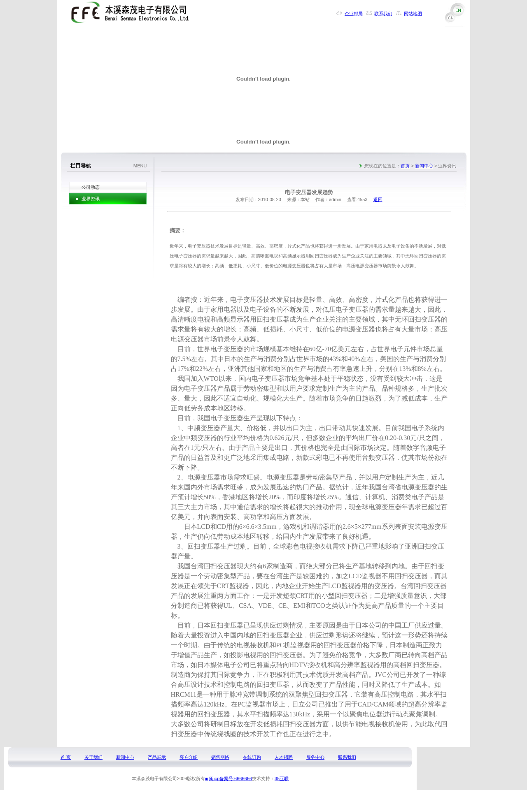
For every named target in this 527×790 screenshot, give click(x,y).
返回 (377, 199)
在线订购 (252, 757)
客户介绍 (189, 757)
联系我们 (383, 13)
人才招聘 (284, 757)
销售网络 (220, 757)
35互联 (282, 778)
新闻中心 (424, 165)
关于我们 (93, 757)
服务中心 (315, 757)
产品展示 (157, 757)
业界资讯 (91, 198)
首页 (405, 165)
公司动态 (91, 187)
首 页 (66, 757)
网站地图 (413, 13)
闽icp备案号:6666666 (230, 778)
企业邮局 (354, 13)
